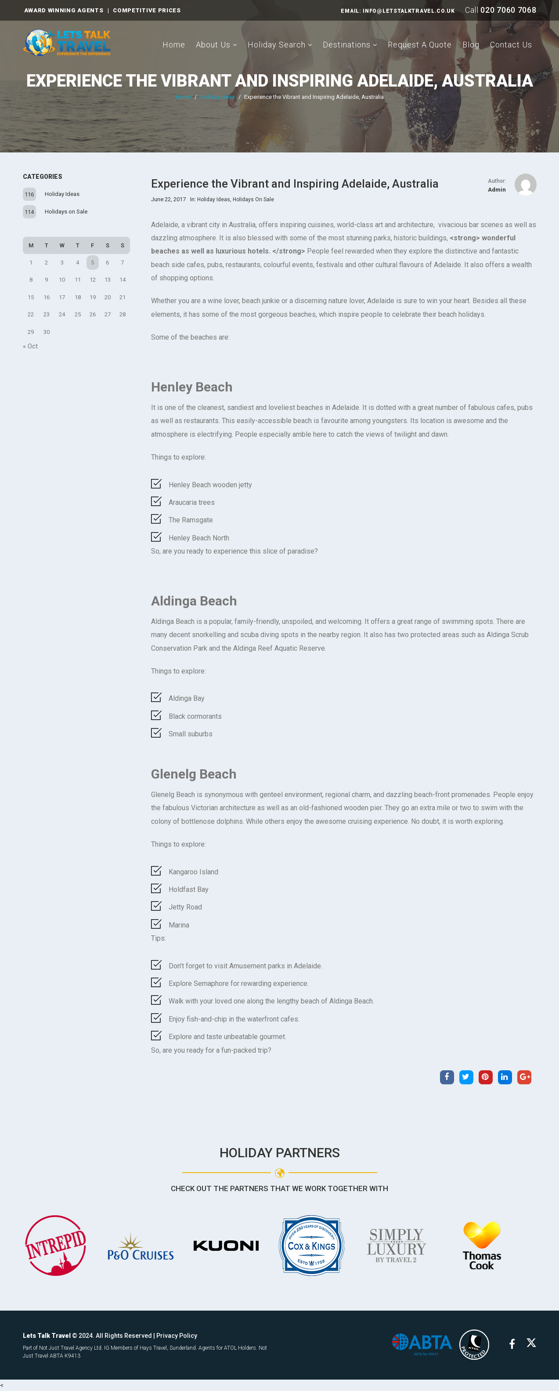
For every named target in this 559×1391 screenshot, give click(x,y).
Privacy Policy (176, 1335)
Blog (471, 44)
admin (497, 189)
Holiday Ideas (217, 97)
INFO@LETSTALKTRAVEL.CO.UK (409, 11)
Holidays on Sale (66, 211)
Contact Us (511, 44)
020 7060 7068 (508, 9)
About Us (213, 44)
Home (173, 44)
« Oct (30, 346)
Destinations (347, 44)
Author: (497, 181)
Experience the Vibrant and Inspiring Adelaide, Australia (279, 81)
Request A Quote (420, 44)
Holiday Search (277, 44)
